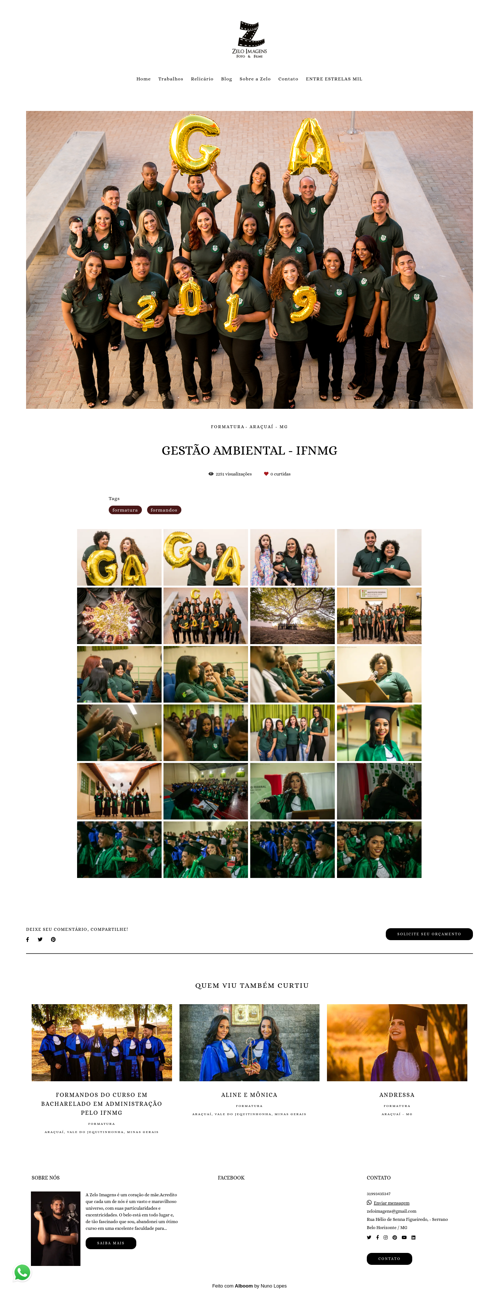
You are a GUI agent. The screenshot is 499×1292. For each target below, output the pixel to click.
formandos (164, 510)
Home (143, 79)
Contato (288, 79)
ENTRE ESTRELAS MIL (334, 79)
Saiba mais (111, 1243)
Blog (226, 79)
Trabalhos (170, 79)
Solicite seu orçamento (429, 934)
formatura (125, 510)
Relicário (202, 79)
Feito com (249, 1286)
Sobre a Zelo (255, 79)
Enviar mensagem (392, 1203)
